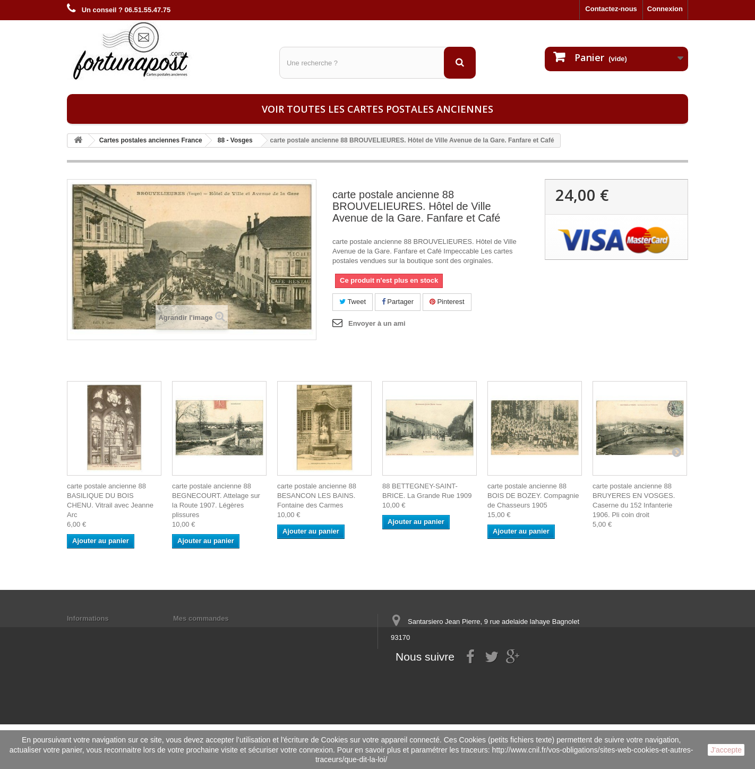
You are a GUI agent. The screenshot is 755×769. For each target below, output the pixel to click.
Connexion (665, 9)
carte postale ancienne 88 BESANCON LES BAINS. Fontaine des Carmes (316, 495)
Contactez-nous (611, 9)
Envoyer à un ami (377, 323)
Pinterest (447, 302)
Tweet (352, 302)
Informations (88, 618)
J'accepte (726, 750)
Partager (398, 302)
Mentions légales (95, 632)
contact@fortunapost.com (472, 677)
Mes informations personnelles (223, 632)
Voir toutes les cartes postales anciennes (377, 109)
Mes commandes (201, 618)
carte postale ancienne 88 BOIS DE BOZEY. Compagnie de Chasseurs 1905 (533, 495)
